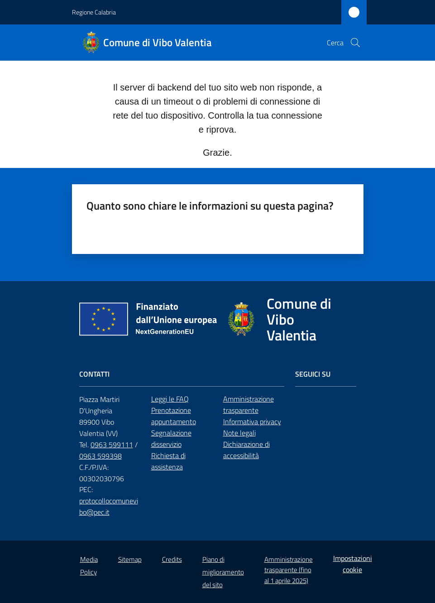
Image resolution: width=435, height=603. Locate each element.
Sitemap (130, 559)
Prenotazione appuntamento (173, 416)
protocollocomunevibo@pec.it (108, 506)
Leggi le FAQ (170, 398)
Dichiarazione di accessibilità (246, 450)
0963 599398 (100, 455)
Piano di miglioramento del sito (223, 572)
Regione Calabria (94, 12)
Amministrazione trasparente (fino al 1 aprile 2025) (288, 570)
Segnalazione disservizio (171, 438)
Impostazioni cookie (352, 564)
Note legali (239, 432)
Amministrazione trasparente (248, 404)
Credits (172, 559)
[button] (355, 42)
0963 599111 (112, 444)
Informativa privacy (252, 421)
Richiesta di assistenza (168, 461)
